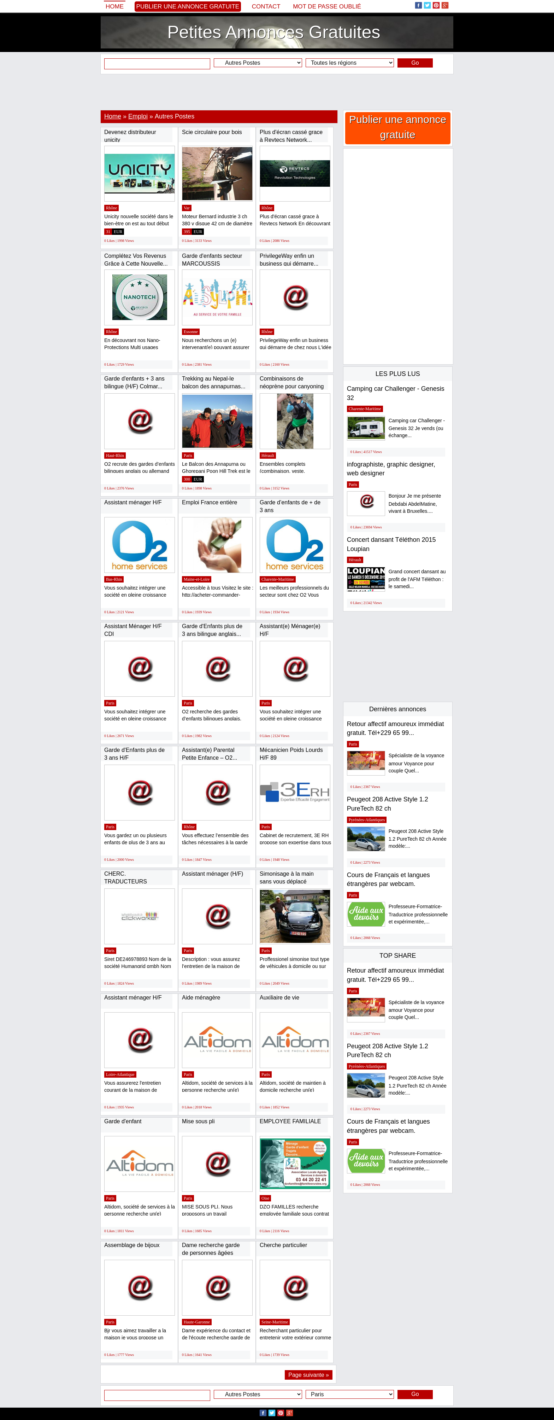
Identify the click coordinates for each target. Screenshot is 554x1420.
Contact (266, 6)
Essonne (191, 331)
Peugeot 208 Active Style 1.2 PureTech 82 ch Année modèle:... (418, 838)
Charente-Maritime (277, 579)
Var (187, 207)
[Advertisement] (277, 92)
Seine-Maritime (274, 1322)
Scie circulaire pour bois (212, 132)
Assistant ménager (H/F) (212, 874)
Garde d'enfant (122, 1121)
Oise (265, 1198)
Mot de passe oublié (327, 6)
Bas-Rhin (114, 579)
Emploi (138, 116)
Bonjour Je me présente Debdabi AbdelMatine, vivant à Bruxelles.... (415, 503)
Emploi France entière (209, 502)
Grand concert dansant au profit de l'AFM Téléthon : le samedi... (417, 579)
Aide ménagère (201, 998)
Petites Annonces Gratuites (273, 32)
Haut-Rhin (115, 455)
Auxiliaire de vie (279, 998)
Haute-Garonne (197, 1322)
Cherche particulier (283, 1245)
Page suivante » (308, 1375)
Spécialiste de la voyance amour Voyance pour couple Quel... (416, 763)
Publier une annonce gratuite (188, 6)
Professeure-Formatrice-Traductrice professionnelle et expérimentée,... (418, 914)
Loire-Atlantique (120, 1074)
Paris (188, 455)
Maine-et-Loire (197, 579)
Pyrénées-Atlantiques (367, 819)
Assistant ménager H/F (133, 502)
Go (415, 63)
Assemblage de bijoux (132, 1245)
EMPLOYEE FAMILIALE (290, 1121)
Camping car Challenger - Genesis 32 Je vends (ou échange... (417, 428)
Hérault (267, 455)
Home (115, 6)
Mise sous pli (198, 1121)
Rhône (111, 207)
